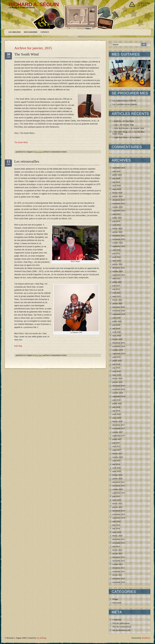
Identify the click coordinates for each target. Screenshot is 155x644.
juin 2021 (116, 285)
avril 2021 (116, 293)
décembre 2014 (118, 510)
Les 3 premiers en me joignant (124, 104)
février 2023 (117, 228)
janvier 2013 (117, 553)
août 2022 (116, 250)
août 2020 (116, 318)
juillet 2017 (117, 439)
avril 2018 (116, 414)
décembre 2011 (118, 568)
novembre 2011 (118, 571)
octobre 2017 (117, 432)
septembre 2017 (118, 435)
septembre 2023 (118, 210)
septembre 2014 (118, 518)
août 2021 (116, 278)
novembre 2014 (118, 514)
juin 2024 (116, 178)
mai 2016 (116, 464)
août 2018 (116, 400)
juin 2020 (116, 325)
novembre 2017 (118, 428)
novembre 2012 (118, 561)
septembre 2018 (118, 396)
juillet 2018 (117, 403)
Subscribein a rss (144, 4)
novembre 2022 (118, 239)
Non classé (39, 152)
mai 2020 (116, 328)
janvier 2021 (117, 303)
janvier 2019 (117, 382)
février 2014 (117, 535)
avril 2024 (116, 185)
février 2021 (117, 300)
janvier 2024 (117, 196)
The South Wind (26, 54)
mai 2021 (116, 289)
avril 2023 (116, 225)
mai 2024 (116, 182)
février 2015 (117, 503)
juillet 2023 (117, 218)
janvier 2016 (117, 478)
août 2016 (116, 460)
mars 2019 (116, 375)
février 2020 (117, 339)
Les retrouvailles (26, 161)
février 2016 (117, 475)
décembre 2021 (118, 268)
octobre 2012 (117, 564)
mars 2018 (116, 418)
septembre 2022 (118, 246)
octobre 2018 (117, 393)
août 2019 (116, 357)
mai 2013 (116, 546)
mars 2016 (116, 471)
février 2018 (117, 421)
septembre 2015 (118, 493)
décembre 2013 (118, 539)
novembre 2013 (118, 543)
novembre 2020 (118, 310)
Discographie (30, 32)
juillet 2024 (117, 175)
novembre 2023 (118, 203)
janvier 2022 (117, 264)
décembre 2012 (118, 557)
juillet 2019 (117, 360)
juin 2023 (116, 221)
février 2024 (117, 193)
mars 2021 (116, 296)
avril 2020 (116, 332)
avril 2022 (116, 257)
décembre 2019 (118, 343)
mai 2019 (116, 368)
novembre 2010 (118, 582)
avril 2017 (116, 446)
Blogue (115, 599)
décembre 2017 (118, 425)
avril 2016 (116, 468)
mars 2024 (116, 189)
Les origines (15, 32)
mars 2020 (116, 335)
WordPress (146, 638)
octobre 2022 (117, 243)
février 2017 (117, 453)
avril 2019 (116, 371)
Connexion (116, 619)
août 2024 (116, 171)
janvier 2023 (117, 232)
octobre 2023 (117, 207)
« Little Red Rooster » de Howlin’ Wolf (128, 128)
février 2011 (117, 575)
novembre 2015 (118, 485)
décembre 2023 (118, 200)
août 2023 (116, 214)
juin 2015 (116, 496)
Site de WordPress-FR (121, 630)
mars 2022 (116, 260)
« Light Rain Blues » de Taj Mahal (126, 137)
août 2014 (116, 521)
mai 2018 (116, 410)
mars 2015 (116, 500)
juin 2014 (116, 525)
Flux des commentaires (121, 627)
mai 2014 (116, 528)
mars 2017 (116, 450)
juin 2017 (116, 443)
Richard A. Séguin (34, 4)
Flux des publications (121, 623)
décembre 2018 (118, 385)
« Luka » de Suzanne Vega (123, 124)
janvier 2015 (117, 507)
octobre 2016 (117, 457)
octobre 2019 (117, 350)
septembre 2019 (118, 353)
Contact (45, 32)
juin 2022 (116, 253)
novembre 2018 (118, 389)
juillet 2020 (117, 321)
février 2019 (117, 378)
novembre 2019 (118, 346)
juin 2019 (116, 364)
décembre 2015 (118, 482)
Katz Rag (18, 346)
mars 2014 (116, 532)
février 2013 (117, 550)
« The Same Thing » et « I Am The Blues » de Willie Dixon (130, 133)
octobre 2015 (117, 489)
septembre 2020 (118, 314)
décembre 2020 (118, 307)
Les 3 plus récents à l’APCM (124, 100)
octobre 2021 (117, 271)
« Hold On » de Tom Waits (123, 121)
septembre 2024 (118, 168)
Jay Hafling (41, 638)
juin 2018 (116, 407)
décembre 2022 (118, 235)
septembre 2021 (118, 275)
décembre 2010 (118, 578)
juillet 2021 (117, 282)
